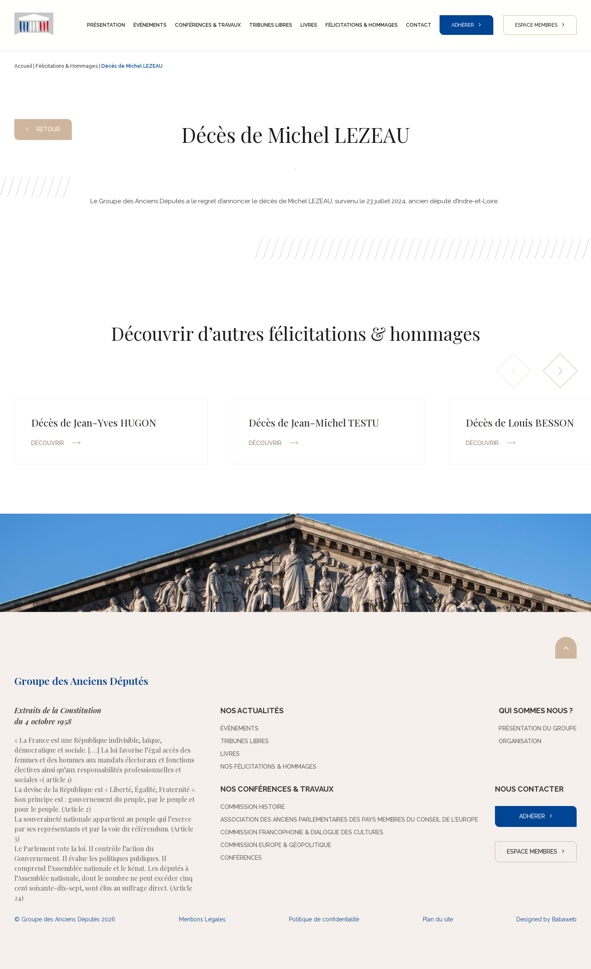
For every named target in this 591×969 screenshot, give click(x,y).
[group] (110, 431)
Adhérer (462, 25)
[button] (560, 371)
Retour (43, 129)
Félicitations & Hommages (67, 66)
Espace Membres (536, 25)
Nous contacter (529, 789)
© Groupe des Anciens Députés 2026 (64, 919)
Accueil (23, 66)
